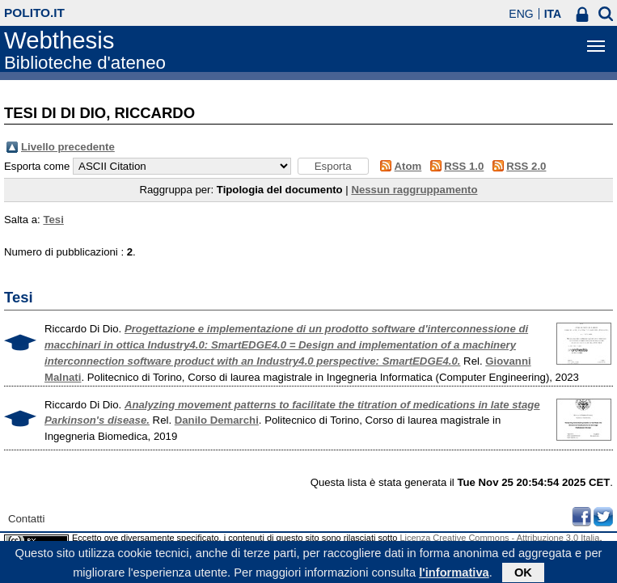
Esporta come (37, 166)
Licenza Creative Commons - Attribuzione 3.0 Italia (499, 538)
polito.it (34, 12)
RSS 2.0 (526, 166)
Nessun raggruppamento (414, 190)
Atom (408, 166)
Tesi (53, 219)
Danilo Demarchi (217, 420)
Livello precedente (68, 147)
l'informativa (454, 574)
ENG (521, 13)
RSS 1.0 (464, 166)
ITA (553, 13)
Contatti (26, 519)
